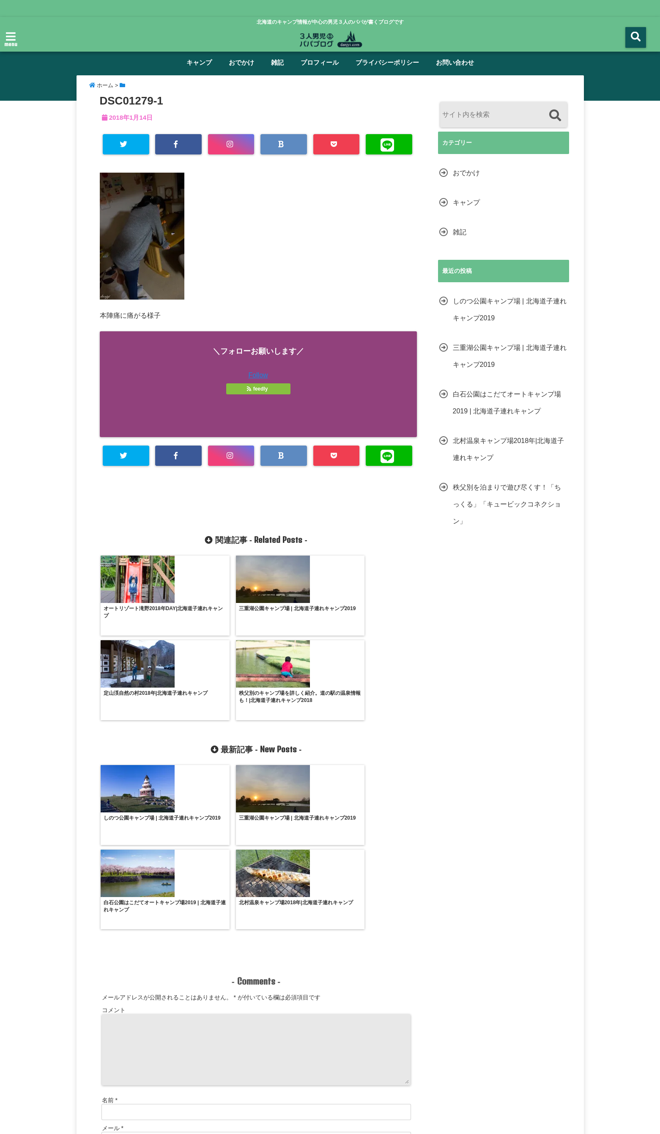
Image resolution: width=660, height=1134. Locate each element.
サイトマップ (446, 1093)
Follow (258, 375)
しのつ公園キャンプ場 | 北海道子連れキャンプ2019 (510, 309)
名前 (110, 941)
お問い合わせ (455, 62)
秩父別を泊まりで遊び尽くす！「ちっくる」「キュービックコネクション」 (507, 504)
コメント (114, 851)
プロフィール (320, 62)
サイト (111, 997)
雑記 (277, 62)
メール (112, 969)
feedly (258, 389)
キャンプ (199, 62)
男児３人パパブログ (312, 1122)
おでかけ (241, 62)
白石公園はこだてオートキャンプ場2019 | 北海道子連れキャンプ (507, 403)
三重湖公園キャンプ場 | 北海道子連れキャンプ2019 (510, 356)
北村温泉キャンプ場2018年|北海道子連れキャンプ (508, 449)
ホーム (151, 1093)
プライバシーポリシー (387, 62)
